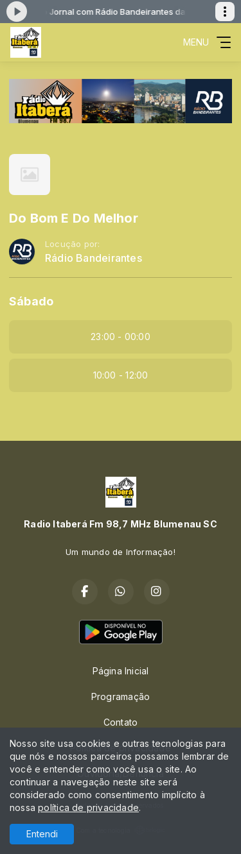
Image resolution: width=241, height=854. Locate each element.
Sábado (31, 301)
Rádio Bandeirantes (93, 258)
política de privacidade (88, 807)
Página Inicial (121, 670)
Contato (120, 722)
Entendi (42, 833)
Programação (120, 696)
